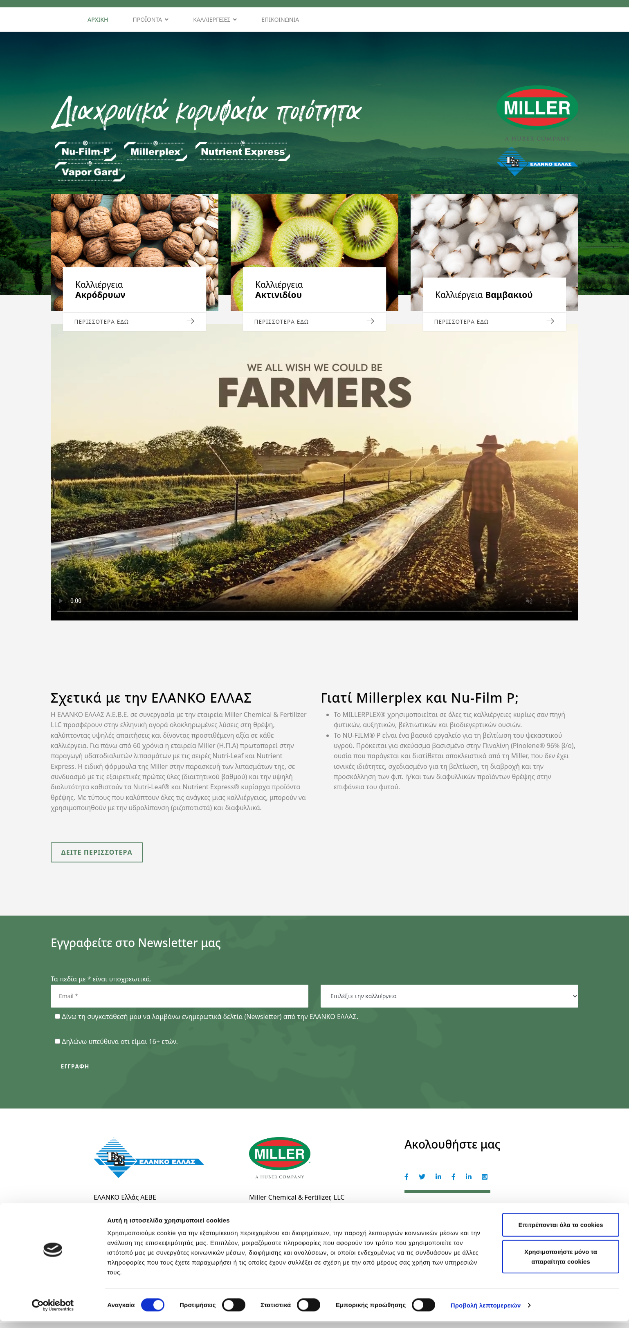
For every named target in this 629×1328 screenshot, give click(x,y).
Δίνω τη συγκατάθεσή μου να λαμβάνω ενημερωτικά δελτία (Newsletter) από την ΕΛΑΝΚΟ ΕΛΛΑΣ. (210, 1018)
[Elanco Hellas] (454, 1181)
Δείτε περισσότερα (97, 854)
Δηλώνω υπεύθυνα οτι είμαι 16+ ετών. (120, 1044)
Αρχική (98, 19)
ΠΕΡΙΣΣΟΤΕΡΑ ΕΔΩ (134, 321)
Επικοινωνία (280, 19)
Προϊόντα (147, 19)
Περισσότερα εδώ (314, 321)
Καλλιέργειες (211, 19)
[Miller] (406, 1181)
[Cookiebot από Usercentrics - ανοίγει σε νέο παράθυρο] (53, 1312)
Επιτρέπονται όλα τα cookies (560, 1231)
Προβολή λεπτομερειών (486, 1311)
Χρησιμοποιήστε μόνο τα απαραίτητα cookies (560, 1263)
